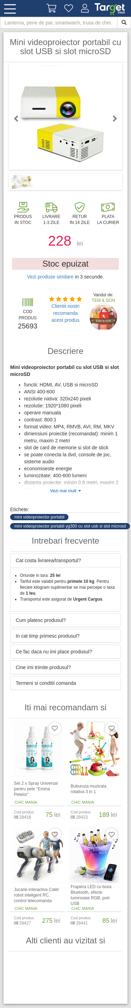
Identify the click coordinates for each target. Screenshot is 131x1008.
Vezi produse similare (50, 277)
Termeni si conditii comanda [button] (46, 683)
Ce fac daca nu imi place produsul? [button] (54, 651)
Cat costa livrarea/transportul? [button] (48, 560)
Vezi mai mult (65, 490)
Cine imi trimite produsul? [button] (43, 667)
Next (111, 118)
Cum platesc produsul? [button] (41, 620)
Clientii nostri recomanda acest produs (65, 313)
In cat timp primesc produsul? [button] (48, 636)
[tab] (65, 560)
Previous (19, 118)
